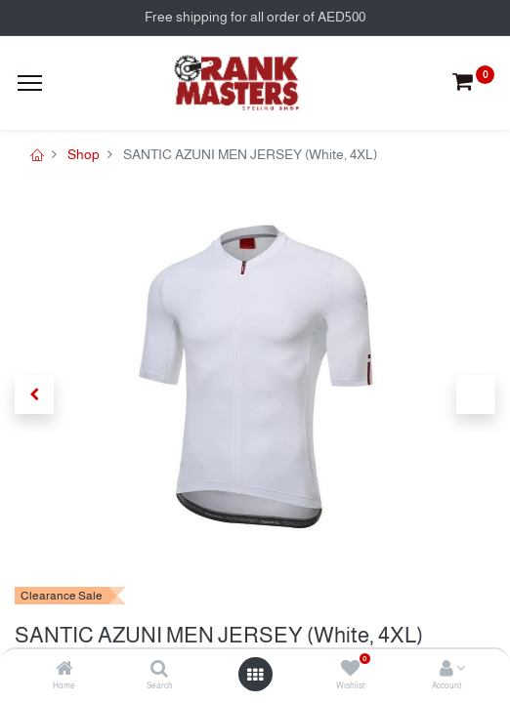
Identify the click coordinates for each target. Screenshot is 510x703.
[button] (34, 394)
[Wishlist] (350, 670)
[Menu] (30, 83)
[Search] (159, 670)
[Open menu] (255, 674)
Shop (83, 154)
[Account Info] (446, 670)
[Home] (64, 670)
